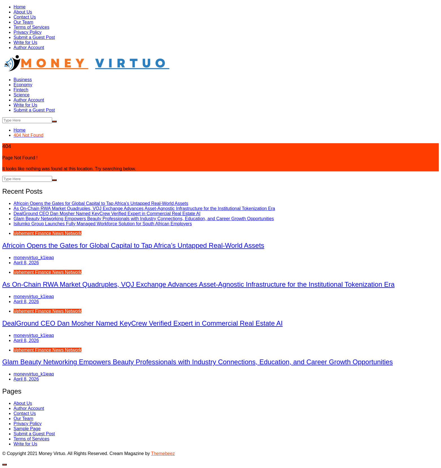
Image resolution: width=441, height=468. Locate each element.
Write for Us (25, 42)
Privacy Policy (28, 32)
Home (20, 7)
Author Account (29, 47)
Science (22, 94)
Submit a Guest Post (34, 37)
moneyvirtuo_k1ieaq (34, 257)
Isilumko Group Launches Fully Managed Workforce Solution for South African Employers (103, 223)
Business (23, 79)
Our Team (23, 22)
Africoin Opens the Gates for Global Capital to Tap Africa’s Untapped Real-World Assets (101, 203)
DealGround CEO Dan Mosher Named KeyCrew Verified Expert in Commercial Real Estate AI (107, 213)
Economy (23, 84)
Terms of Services (31, 27)
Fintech (21, 89)
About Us (23, 12)
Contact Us (25, 17)
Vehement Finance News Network (47, 233)
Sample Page (27, 428)
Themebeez (163, 453)
